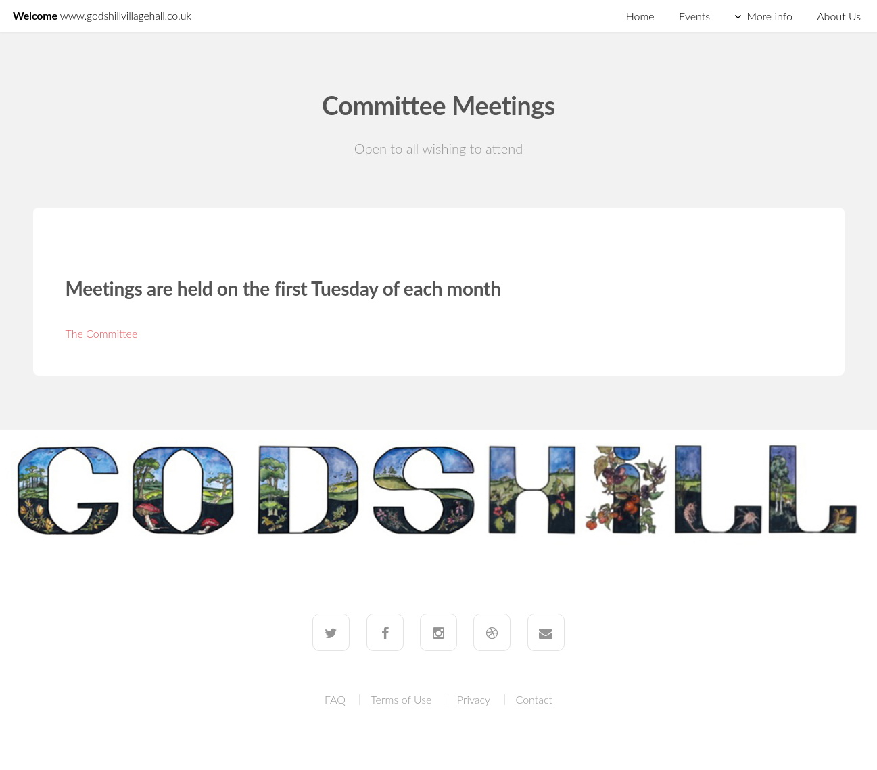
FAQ (335, 699)
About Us (839, 15)
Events (694, 15)
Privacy (473, 699)
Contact (534, 699)
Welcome (102, 15)
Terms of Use (401, 699)
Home (640, 15)
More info (769, 15)
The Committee (102, 333)
